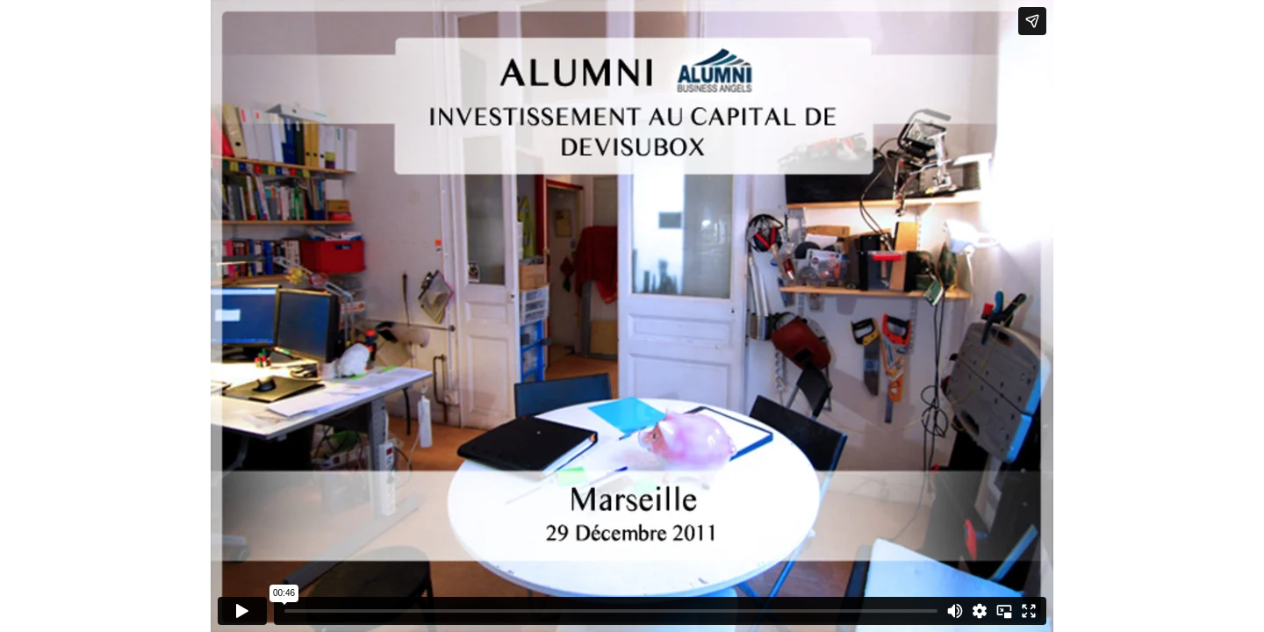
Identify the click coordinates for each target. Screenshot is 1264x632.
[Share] (1032, 21)
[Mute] (955, 610)
